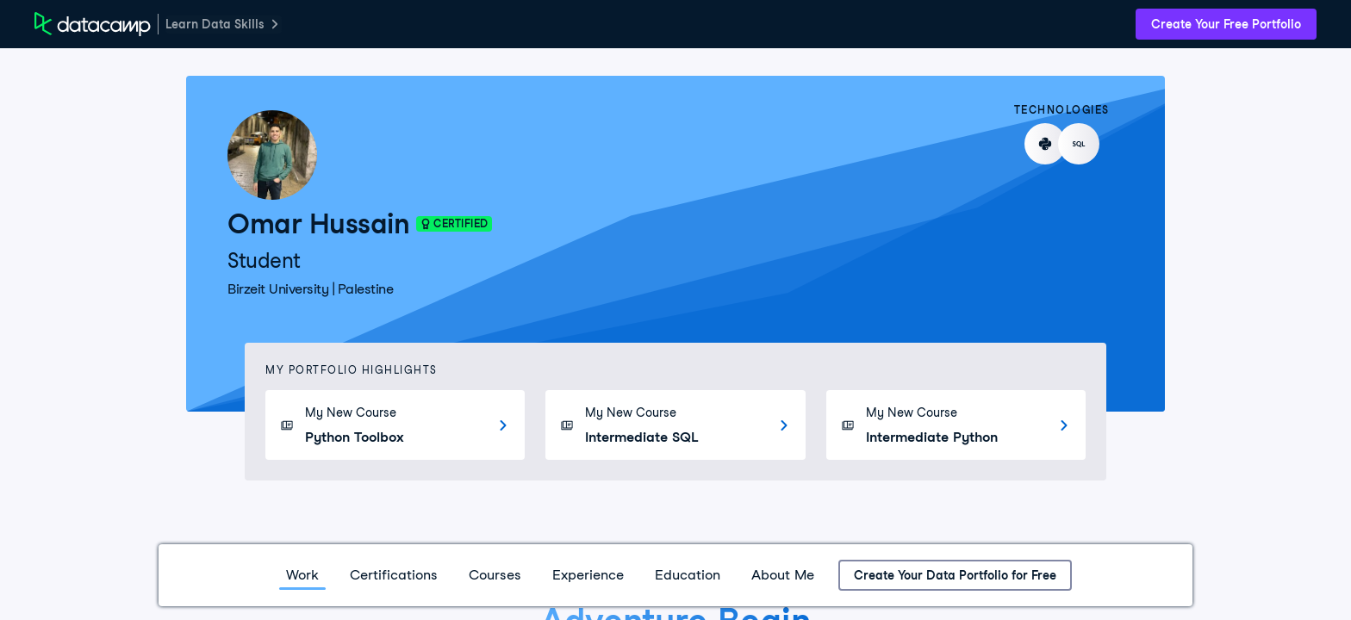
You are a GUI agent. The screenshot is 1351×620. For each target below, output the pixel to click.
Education (687, 575)
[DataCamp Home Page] (92, 24)
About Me (782, 575)
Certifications (394, 575)
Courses (495, 575)
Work (302, 575)
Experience (588, 575)
